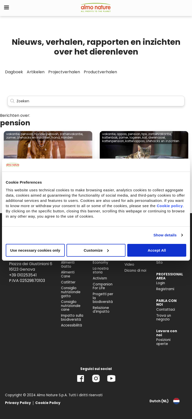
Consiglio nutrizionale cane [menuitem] (70, 305)
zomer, (11, 137)
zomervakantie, (71, 134)
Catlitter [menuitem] (68, 282)
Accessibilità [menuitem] (71, 325)
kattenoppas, (135, 141)
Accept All (157, 250)
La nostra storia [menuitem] (100, 270)
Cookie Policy (47, 402)
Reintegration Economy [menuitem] (104, 260)
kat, (145, 137)
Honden (67, 137)
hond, (56, 137)
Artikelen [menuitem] (35, 72)
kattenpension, (113, 141)
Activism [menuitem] (100, 278)
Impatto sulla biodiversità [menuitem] (72, 317)
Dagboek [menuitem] (14, 72)
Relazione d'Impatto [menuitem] (101, 309)
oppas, (122, 134)
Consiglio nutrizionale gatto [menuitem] (70, 292)
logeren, (136, 137)
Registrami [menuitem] (165, 289)
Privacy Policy (18, 402)
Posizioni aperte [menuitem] (163, 341)
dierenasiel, (157, 137)
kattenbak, (110, 137)
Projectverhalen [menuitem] (64, 72)
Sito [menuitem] (159, 262)
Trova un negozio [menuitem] (163, 317)
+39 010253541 (23, 275)
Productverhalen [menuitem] (100, 72)
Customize (96, 250)
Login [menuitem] (160, 283)
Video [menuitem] (129, 264)
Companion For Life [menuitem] (102, 286)
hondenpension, (46, 134)
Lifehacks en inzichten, (34, 137)
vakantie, (13, 134)
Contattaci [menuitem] (165, 309)
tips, (145, 134)
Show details (165, 235)
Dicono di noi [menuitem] (135, 270)
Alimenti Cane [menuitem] (67, 274)
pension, (27, 134)
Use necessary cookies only (35, 250)
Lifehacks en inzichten (162, 141)
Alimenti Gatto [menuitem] (67, 264)
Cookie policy (170, 205)
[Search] (96, 101)
